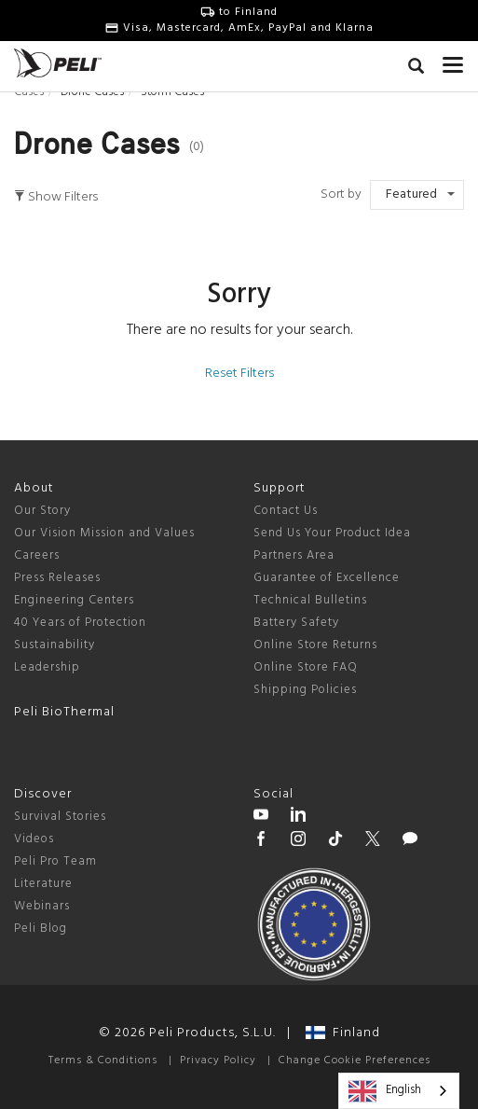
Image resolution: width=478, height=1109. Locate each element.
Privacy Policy (218, 1060)
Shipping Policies (305, 690)
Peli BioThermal (64, 712)
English (384, 1091)
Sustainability (54, 645)
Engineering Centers (74, 600)
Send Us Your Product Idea (332, 533)
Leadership (47, 667)
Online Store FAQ (305, 667)
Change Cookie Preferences (354, 1060)
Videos (34, 839)
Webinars (42, 906)
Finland (343, 1033)
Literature (43, 884)
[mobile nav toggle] (453, 60)
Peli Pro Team (55, 861)
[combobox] (398, 1091)
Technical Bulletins (310, 600)
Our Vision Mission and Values (104, 533)
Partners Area (294, 555)
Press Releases (57, 578)
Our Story (42, 510)
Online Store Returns (315, 645)
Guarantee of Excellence (326, 578)
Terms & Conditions (102, 1060)
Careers (37, 555)
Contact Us (285, 510)
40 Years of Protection (80, 622)
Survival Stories (60, 816)
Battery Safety (296, 622)
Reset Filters (239, 373)
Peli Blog (40, 928)
